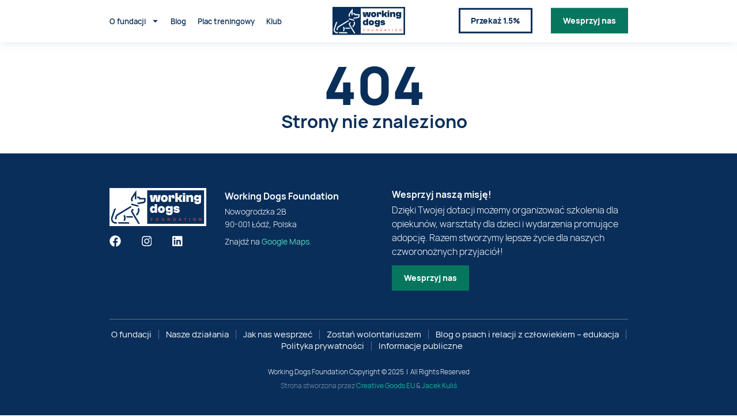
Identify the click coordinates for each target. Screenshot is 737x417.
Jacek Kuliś (439, 387)
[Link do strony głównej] (368, 20)
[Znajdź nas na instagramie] (147, 243)
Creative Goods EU (385, 387)
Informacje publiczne (421, 348)
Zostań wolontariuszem (374, 336)
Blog (178, 19)
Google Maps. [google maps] (287, 243)
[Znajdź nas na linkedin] (177, 243)
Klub (274, 19)
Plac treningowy (226, 19)
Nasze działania (197, 336)
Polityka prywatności (322, 348)
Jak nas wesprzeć (277, 336)
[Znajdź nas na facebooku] (115, 243)
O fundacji (134, 19)
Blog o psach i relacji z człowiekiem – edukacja (527, 336)
